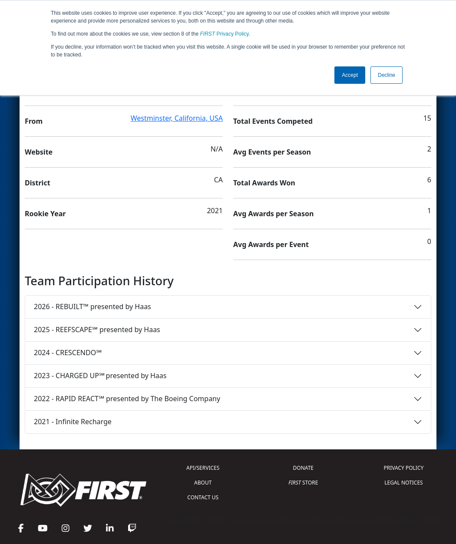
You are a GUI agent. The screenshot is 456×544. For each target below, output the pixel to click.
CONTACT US (202, 497)
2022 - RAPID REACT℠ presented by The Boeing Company (127, 398)
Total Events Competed (273, 121)
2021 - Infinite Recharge (73, 421)
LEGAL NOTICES (403, 482)
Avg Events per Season (272, 152)
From (34, 121)
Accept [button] (350, 75)
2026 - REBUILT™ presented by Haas (92, 306)
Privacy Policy (224, 34)
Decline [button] (386, 75)
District (37, 183)
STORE (303, 482)
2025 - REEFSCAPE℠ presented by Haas (97, 329)
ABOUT (202, 482)
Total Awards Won (264, 183)
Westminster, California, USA (177, 118)
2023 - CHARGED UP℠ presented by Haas (100, 375)
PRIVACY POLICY (404, 467)
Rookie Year (45, 213)
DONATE (303, 467)
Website (39, 152)
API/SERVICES (202, 467)
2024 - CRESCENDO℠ (68, 352)
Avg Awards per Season (273, 213)
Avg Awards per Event (271, 244)
